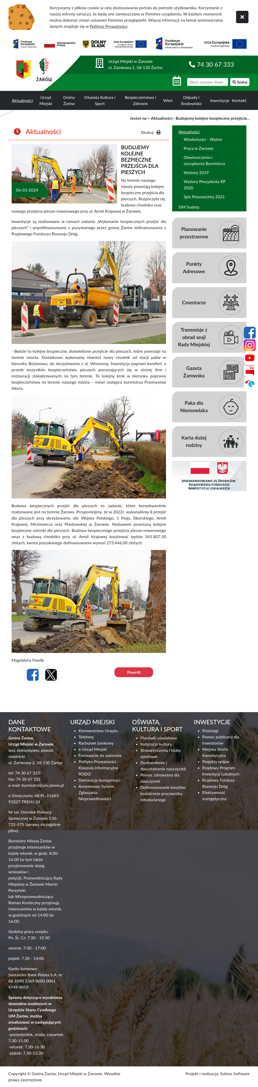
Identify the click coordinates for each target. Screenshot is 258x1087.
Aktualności (22, 100)
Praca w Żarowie (198, 148)
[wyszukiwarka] (207, 82)
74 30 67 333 (215, 64)
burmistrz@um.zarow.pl (43, 785)
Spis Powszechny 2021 (204, 196)
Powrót (133, 672)
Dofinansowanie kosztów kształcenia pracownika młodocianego (163, 793)
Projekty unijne (215, 761)
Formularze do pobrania (100, 755)
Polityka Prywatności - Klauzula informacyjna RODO (99, 767)
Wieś (167, 100)
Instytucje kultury (156, 743)
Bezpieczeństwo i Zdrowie (140, 100)
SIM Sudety (188, 206)
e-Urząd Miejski (93, 749)
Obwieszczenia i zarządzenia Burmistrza (204, 160)
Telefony (86, 736)
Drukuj (151, 132)
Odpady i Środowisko (191, 100)
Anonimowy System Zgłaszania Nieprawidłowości (96, 792)
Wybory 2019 (196, 172)
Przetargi (210, 730)
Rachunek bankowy (96, 742)
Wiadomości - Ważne (203, 139)
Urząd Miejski (45, 100)
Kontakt (239, 100)
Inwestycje (219, 100)
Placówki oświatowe (158, 737)
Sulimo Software (234, 1073)
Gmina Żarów (69, 100)
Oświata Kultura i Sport (99, 100)
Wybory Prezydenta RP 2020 (204, 184)
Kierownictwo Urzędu (98, 730)
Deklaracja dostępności (99, 780)
